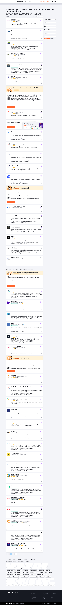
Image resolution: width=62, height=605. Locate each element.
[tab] (8, 559)
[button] (50, 1)
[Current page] (15, 554)
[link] (26, 1)
